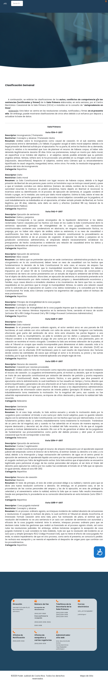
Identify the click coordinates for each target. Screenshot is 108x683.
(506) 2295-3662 (18, 641)
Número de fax (41, 604)
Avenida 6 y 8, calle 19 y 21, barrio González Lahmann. (21, 609)
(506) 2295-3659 (40, 622)
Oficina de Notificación (19, 636)
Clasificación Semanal (19, 85)
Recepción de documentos (39, 608)
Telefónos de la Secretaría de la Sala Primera (63, 606)
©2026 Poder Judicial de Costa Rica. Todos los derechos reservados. (38, 677)
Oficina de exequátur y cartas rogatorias (43, 637)
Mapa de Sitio (86, 676)
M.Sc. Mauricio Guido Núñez (63, 642)
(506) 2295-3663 (62, 616)
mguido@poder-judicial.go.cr (61, 648)
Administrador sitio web (63, 636)
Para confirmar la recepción (41, 617)
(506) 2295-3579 (40, 643)
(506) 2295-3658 (62, 612)
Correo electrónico (83, 605)
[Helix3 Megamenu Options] (106, 1)
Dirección (17, 604)
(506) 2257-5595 (40, 613)
